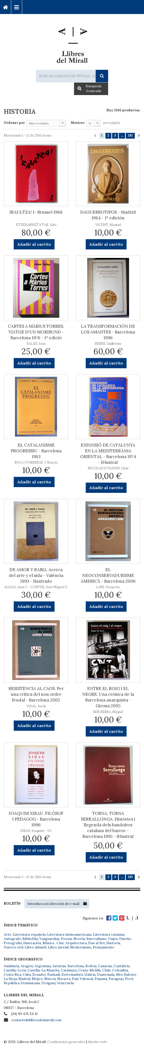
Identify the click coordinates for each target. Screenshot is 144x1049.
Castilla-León (15, 970)
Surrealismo (96, 938)
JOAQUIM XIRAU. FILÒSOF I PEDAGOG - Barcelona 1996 (36, 819)
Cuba (27, 974)
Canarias (105, 966)
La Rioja (10, 978)
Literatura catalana (108, 934)
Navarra (64, 978)
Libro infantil (35, 947)
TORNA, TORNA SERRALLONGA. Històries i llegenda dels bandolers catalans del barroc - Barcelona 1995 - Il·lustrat (108, 825)
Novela (79, 938)
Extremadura (72, 974)
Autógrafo (12, 938)
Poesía (66, 938)
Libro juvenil (58, 947)
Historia (113, 943)
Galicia (89, 974)
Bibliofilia (30, 938)
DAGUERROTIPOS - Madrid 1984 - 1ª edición (108, 215)
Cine (60, 943)
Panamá (101, 978)
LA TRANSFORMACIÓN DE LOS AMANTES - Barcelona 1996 (108, 331)
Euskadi (53, 974)
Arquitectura (76, 943)
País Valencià (82, 978)
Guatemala (105, 974)
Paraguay (116, 978)
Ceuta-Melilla (89, 970)
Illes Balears (126, 974)
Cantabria (122, 966)
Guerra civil (13, 947)
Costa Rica (12, 974)
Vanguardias (49, 938)
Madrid (24, 978)
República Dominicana (22, 983)
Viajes (113, 938)
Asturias (59, 966)
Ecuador (39, 974)
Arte (7, 934)
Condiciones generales (66, 1041)
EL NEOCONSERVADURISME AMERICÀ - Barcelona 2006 (108, 575)
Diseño (125, 938)
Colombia (120, 970)
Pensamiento (103, 947)
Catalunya (69, 970)
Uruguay (48, 983)
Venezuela (65, 983)
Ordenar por (14, 123)
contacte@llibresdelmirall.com (36, 1020)
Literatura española (29, 934)
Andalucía (11, 966)
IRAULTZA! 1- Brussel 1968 (36, 212)
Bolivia (90, 966)
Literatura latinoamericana (69, 934)
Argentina (42, 966)
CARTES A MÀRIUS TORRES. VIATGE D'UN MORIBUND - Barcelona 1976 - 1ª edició (36, 331)
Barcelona (76, 966)
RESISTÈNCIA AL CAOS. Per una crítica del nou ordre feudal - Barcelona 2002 (36, 694)
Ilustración (32, 943)
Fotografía (13, 943)
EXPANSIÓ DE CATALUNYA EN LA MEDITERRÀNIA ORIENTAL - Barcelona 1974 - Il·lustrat (108, 453)
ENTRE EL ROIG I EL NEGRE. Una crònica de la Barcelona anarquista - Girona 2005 (108, 697)
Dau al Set (96, 943)
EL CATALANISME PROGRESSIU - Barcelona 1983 (36, 450)
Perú (129, 978)
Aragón (27, 966)
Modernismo (80, 947)
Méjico (37, 978)
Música (49, 943)
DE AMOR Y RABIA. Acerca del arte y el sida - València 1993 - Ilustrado (36, 575)
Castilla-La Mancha (43, 970)
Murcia (50, 978)
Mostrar (78, 123)
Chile (106, 970)
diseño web (97, 1041)
